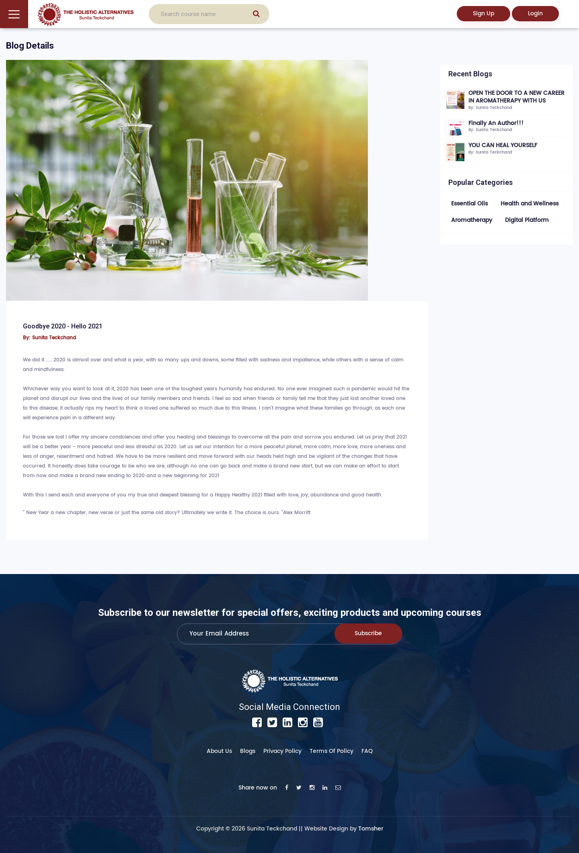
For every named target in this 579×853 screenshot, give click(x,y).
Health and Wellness (529, 203)
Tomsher (370, 828)
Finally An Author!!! (496, 123)
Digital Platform (527, 220)
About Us (219, 751)
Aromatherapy (471, 220)
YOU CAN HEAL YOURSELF (502, 145)
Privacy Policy (282, 751)
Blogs (247, 751)
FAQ (367, 751)
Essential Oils (469, 203)
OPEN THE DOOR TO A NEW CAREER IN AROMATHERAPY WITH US (516, 97)
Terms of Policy (331, 751)
